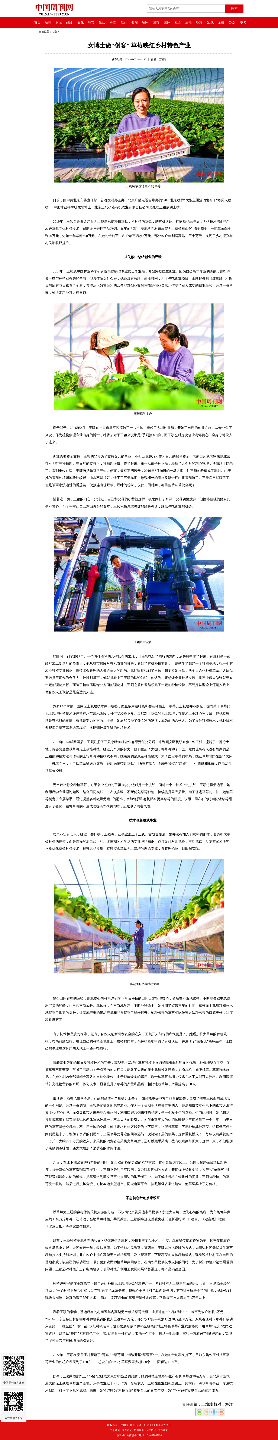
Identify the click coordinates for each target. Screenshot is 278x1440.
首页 (37, 22)
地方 (199, 22)
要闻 (134, 22)
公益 (232, 22)
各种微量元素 (101, 799)
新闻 (48, 22)
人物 (54, 31)
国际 (167, 22)
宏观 (210, 22)
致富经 (218, 278)
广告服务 (139, 1430)
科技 (112, 22)
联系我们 (127, 1430)
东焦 (187, 742)
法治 (188, 22)
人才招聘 (151, 1430)
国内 (156, 22)
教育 (124, 22)
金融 (221, 22)
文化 (80, 22)
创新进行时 (178, 1219)
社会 (178, 22)
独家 (145, 22)
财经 (58, 22)
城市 (91, 22)
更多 (243, 22)
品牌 (69, 22)
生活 (102, 22)
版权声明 (163, 1430)
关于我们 (115, 1430)
